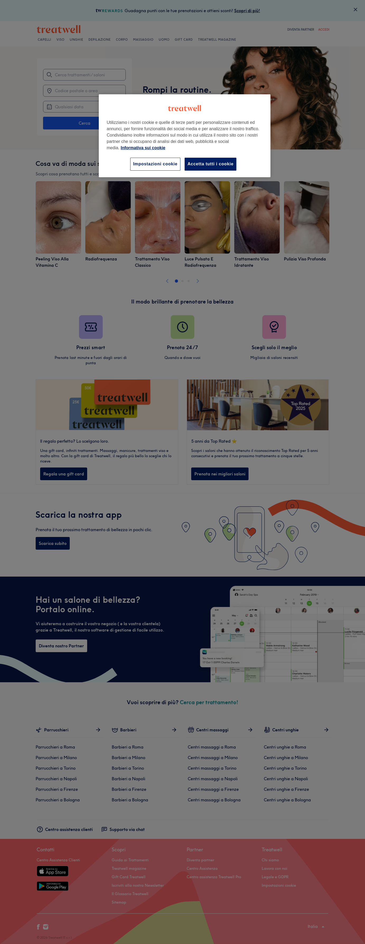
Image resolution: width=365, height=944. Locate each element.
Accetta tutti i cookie (210, 164)
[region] (184, 135)
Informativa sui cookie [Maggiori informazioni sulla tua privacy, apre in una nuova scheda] (143, 148)
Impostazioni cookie (155, 164)
